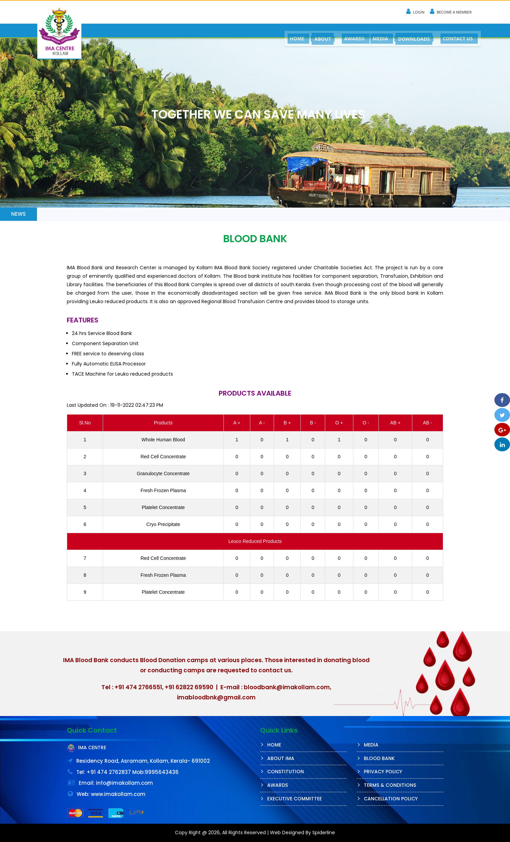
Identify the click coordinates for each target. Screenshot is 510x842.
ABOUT (318, 31)
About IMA (280, 758)
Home (274, 744)
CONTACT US (457, 30)
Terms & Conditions (390, 785)
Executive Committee (294, 798)
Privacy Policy (383, 771)
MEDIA (378, 30)
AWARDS (350, 30)
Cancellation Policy (391, 798)
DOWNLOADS (412, 31)
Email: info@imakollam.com (116, 782)
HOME (292, 30)
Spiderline (323, 832)
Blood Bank (379, 758)
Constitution (285, 771)
